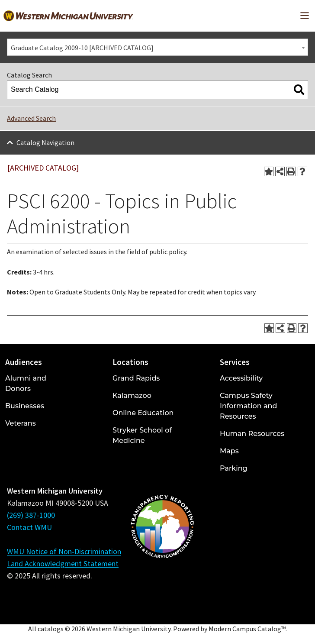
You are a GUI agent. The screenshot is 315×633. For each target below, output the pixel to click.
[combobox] (157, 47)
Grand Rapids (136, 378)
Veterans (20, 423)
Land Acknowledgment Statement (63, 563)
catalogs (51, 628)
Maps (229, 451)
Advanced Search (31, 118)
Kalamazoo (131, 395)
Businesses (24, 406)
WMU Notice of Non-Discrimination (64, 551)
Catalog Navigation (45, 142)
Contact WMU (29, 527)
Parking (234, 468)
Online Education (143, 413)
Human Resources (252, 434)
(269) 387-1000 (31, 515)
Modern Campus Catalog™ (247, 628)
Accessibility (241, 378)
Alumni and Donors (25, 383)
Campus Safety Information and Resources (248, 405)
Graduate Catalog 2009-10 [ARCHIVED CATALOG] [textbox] (82, 47)
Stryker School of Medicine (142, 435)
